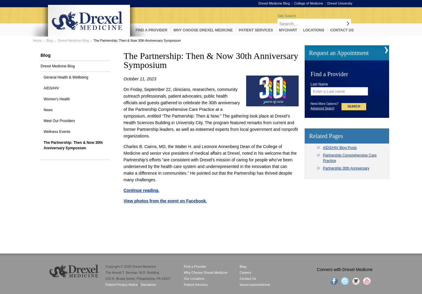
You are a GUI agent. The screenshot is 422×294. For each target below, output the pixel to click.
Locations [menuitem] (313, 30)
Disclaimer (148, 284)
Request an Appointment (339, 53)
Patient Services (196, 284)
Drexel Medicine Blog (280, 3)
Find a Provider (195, 266)
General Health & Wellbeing (66, 77)
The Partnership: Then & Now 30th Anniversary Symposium (73, 145)
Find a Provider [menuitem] (151, 30)
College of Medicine (314, 3)
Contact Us (248, 278)
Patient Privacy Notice (122, 284)
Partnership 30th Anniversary (346, 168)
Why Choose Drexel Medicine (206, 272)
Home (37, 40)
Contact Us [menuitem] (342, 30)
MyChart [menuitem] (288, 30)
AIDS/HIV (51, 88)
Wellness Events (57, 132)
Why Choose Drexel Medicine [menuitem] (203, 30)
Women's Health (57, 99)
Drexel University (345, 3)
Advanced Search (323, 108)
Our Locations (194, 278)
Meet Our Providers (59, 121)
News (48, 110)
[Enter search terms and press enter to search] (331, 16)
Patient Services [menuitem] (256, 30)
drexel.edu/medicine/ (255, 284)
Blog (49, 40)
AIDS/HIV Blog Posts (340, 148)
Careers (245, 272)
